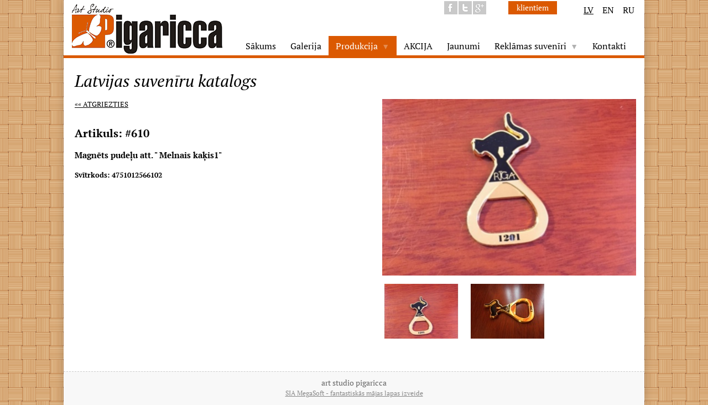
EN (608, 10)
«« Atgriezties (101, 104)
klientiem (533, 7)
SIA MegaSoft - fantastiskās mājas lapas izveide (354, 393)
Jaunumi (463, 46)
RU (628, 10)
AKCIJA (418, 46)
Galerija (305, 46)
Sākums (261, 46)
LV (589, 10)
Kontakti (609, 46)
